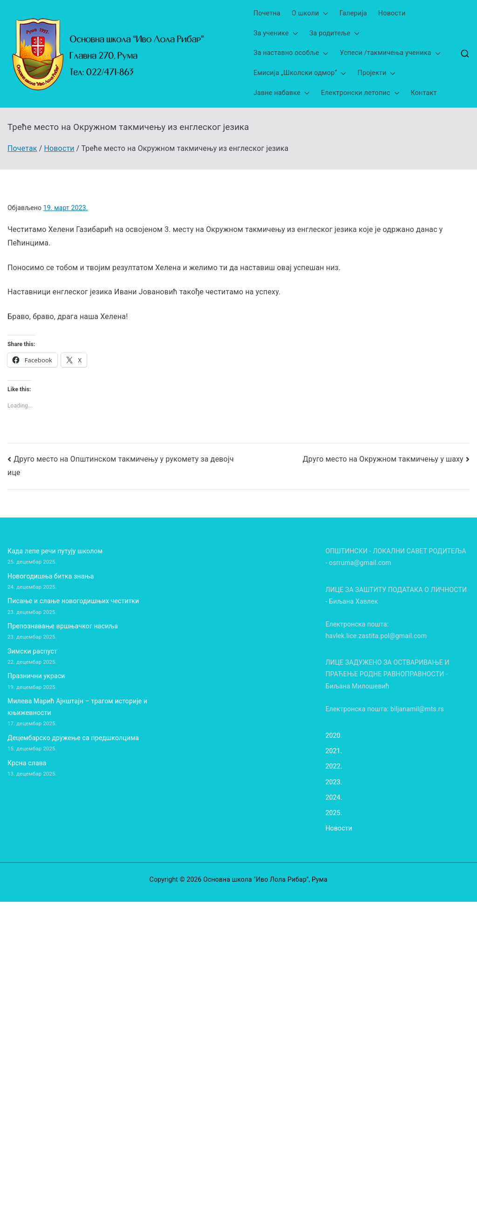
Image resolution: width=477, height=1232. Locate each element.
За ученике (275, 33)
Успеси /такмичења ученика (390, 53)
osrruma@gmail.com (360, 562)
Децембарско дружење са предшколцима (73, 738)
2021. (334, 751)
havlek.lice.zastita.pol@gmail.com (376, 636)
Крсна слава (27, 763)
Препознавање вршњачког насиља (62, 626)
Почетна (266, 13)
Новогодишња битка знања (50, 576)
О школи (310, 13)
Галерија (353, 13)
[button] (323, 13)
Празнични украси (36, 676)
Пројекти (376, 73)
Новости (392, 13)
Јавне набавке (281, 93)
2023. (334, 782)
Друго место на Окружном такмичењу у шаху (383, 459)
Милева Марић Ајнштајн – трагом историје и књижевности (77, 706)
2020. (334, 735)
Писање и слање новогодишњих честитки (73, 601)
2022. (334, 766)
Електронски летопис (360, 93)
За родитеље (334, 33)
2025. (334, 813)
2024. (334, 797)
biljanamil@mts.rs (417, 709)
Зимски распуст (32, 651)
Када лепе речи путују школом (54, 551)
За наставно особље (290, 53)
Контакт (424, 93)
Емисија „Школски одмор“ (299, 73)
